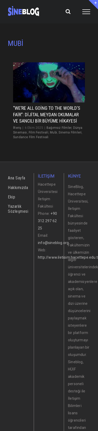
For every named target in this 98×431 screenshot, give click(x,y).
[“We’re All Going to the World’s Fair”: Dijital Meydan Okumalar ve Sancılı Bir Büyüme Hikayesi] (49, 82)
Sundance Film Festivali (31, 137)
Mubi (53, 132)
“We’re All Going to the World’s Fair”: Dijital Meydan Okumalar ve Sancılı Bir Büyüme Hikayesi (46, 114)
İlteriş (17, 128)
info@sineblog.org (53, 243)
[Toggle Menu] (86, 11)
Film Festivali (38, 132)
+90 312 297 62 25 (47, 220)
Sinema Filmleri (70, 132)
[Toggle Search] (68, 11)
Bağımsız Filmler (59, 128)
